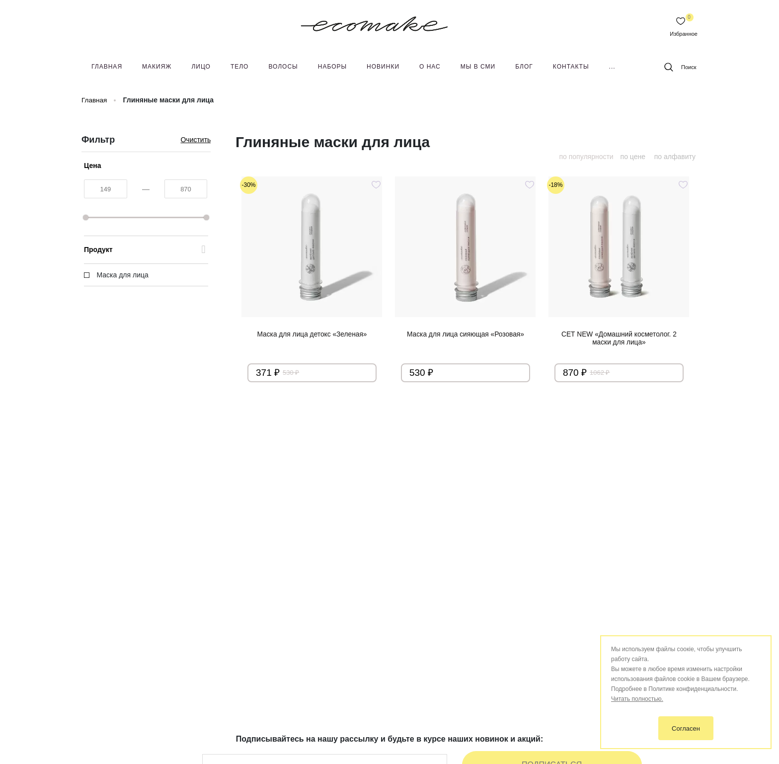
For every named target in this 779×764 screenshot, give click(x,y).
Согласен (686, 728)
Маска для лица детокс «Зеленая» (312, 335)
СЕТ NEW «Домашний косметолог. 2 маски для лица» (619, 338)
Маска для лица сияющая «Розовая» (466, 335)
